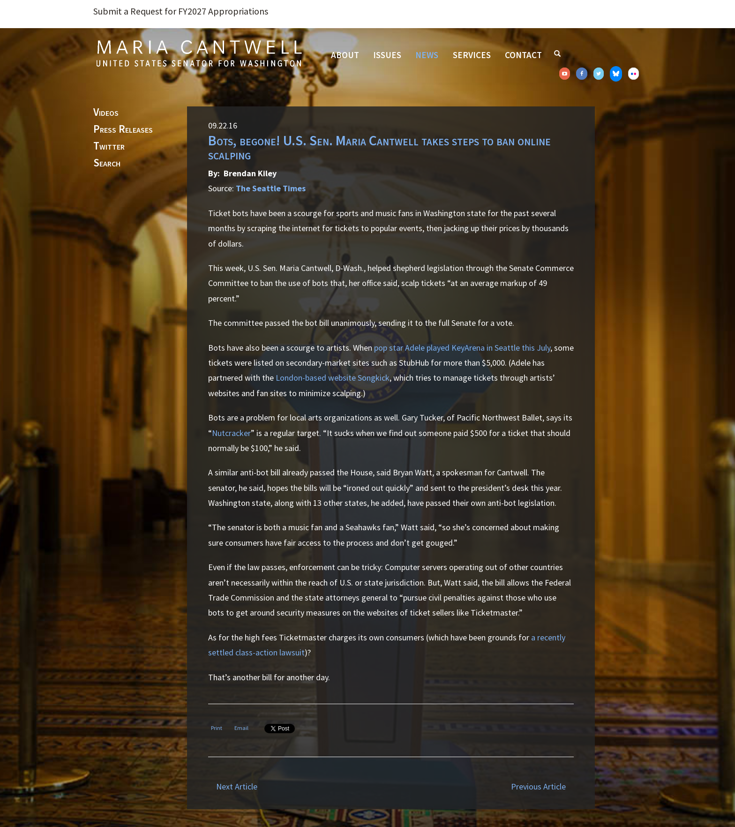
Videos (106, 112)
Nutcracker (231, 433)
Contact (523, 54)
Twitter (109, 146)
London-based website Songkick (333, 377)
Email (241, 727)
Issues (387, 54)
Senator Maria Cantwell (198, 53)
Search (106, 163)
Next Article (236, 786)
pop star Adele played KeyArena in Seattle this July (462, 347)
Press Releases (123, 129)
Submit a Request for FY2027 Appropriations (180, 11)
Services (472, 54)
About (345, 54)
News (426, 54)
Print (216, 727)
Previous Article (538, 786)
